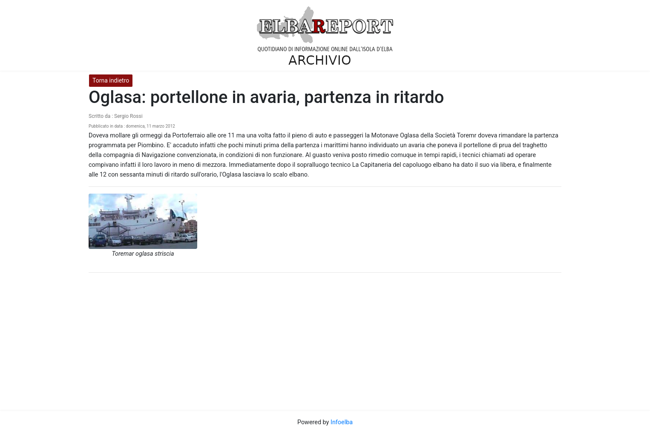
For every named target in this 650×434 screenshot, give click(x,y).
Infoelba (342, 422)
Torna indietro (110, 80)
